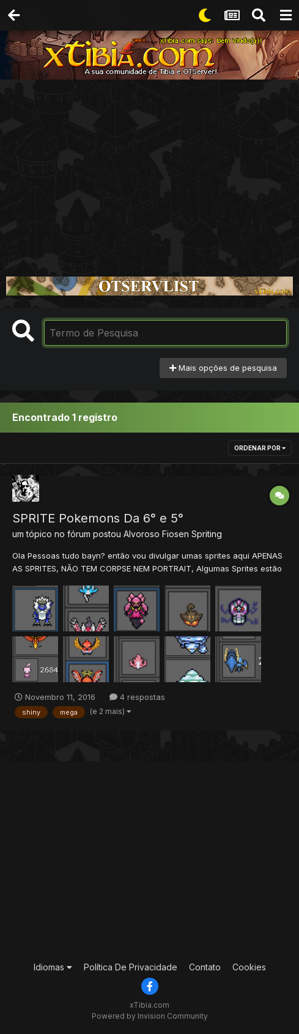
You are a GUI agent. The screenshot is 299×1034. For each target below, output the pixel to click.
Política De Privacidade (130, 967)
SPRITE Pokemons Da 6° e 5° (97, 518)
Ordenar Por (260, 448)
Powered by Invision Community (150, 1016)
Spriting (206, 534)
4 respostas (137, 697)
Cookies (249, 967)
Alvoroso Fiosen (156, 534)
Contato (205, 967)
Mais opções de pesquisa (223, 368)
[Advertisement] (149, 171)
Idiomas (53, 967)
